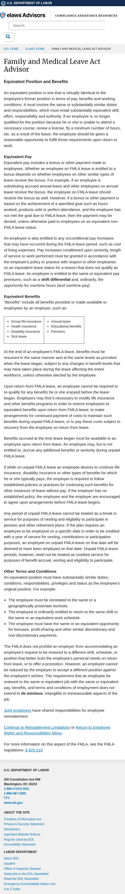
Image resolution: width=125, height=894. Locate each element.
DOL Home (11, 48)
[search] (58, 25)
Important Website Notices (22, 834)
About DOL (11, 858)
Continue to (37, 727)
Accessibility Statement (20, 844)
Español (9, 863)
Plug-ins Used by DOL (19, 839)
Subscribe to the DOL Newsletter (26, 874)
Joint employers (17, 710)
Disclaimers (12, 829)
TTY (7, 798)
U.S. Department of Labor (26, 3)
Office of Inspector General (22, 869)
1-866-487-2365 (15, 793)
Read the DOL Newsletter (21, 879)
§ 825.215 (34, 750)
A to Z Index (12, 889)
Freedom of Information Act (22, 819)
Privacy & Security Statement (24, 824)
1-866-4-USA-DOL (17, 789)
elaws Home (35, 48)
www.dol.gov (13, 803)
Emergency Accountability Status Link (29, 884)
